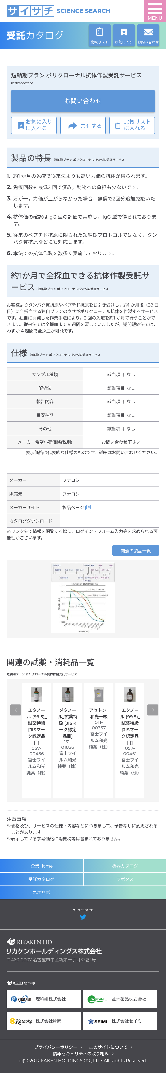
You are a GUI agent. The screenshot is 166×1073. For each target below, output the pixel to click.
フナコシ (71, 480)
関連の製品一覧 (136, 550)
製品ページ (73, 507)
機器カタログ (125, 866)
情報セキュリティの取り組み (81, 1053)
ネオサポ (41, 892)
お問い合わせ (83, 101)
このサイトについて (108, 1047)
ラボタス (125, 879)
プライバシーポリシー (55, 1047)
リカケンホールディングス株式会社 (54, 946)
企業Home (42, 866)
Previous (15, 710)
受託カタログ (54, 35)
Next (152, 710)
